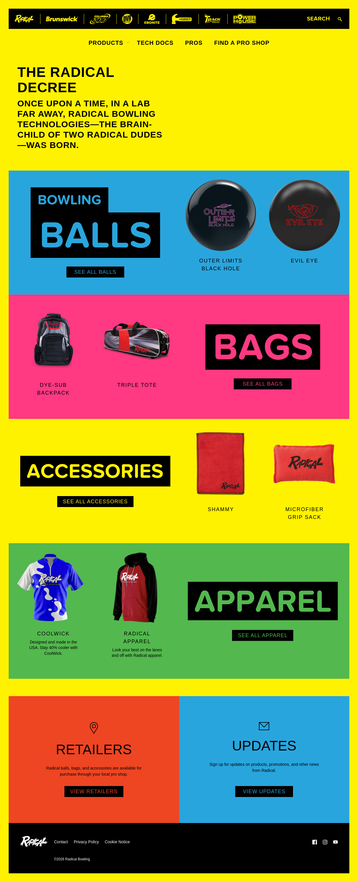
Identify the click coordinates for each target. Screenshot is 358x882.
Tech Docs (155, 43)
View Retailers (94, 791)
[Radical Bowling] (24, 19)
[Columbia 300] (100, 19)
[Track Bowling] (213, 19)
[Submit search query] (340, 19)
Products (105, 43)
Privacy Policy (86, 842)
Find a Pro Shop (241, 43)
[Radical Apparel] (137, 588)
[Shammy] (221, 464)
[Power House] (244, 19)
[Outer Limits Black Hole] (221, 215)
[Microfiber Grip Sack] (304, 464)
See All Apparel (262, 635)
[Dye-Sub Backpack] (53, 339)
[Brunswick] (62, 18)
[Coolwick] (53, 588)
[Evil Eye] (304, 215)
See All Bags (263, 384)
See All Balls (95, 272)
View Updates (264, 791)
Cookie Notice (117, 842)
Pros (194, 43)
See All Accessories (95, 501)
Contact (61, 842)
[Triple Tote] (137, 339)
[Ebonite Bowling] (152, 19)
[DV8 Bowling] (127, 19)
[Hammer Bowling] (182, 19)
